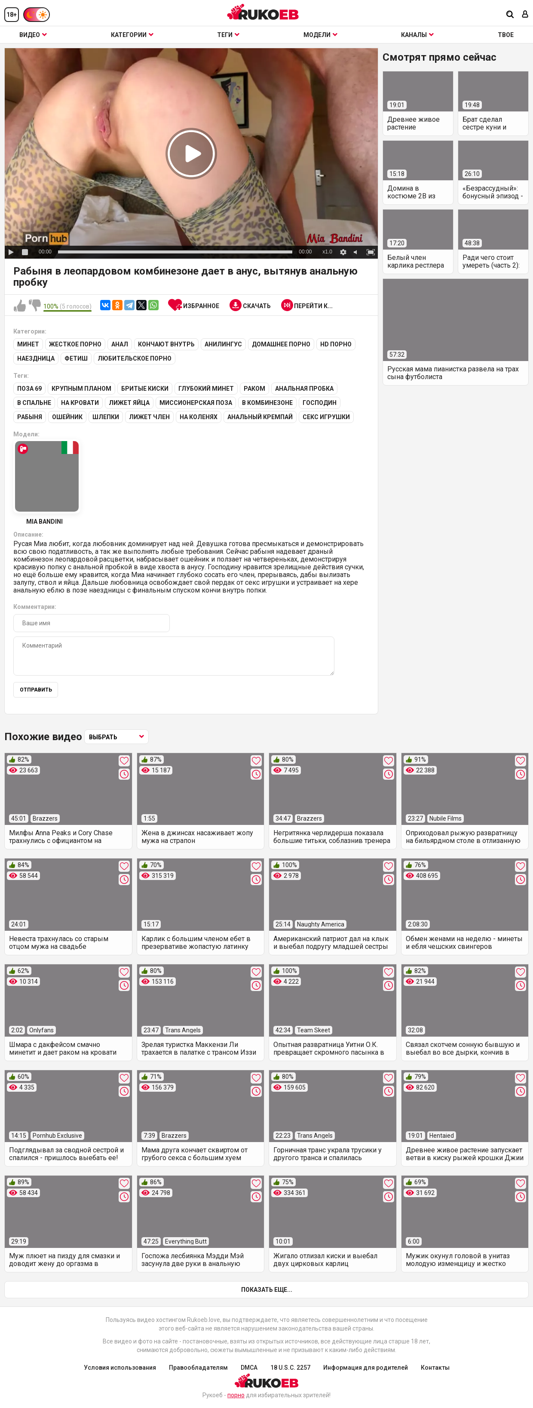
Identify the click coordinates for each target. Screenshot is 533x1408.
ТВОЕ (506, 34)
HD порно (336, 344)
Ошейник (67, 417)
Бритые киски (144, 388)
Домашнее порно (281, 344)
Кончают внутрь (166, 344)
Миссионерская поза (195, 402)
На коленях (198, 417)
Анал (119, 344)
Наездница (36, 358)
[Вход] (525, 15)
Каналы (417, 34)
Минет (28, 344)
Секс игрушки (326, 417)
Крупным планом (81, 388)
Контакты (435, 1367)
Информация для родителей (365, 1367)
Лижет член (149, 417)
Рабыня (29, 417)
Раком (254, 388)
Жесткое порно (75, 344)
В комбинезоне (267, 402)
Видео (33, 34)
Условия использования (120, 1367)
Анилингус (223, 344)
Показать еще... (266, 1289)
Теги (228, 34)
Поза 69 (29, 388)
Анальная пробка (304, 388)
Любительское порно (135, 358)
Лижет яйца (129, 402)
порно (236, 1395)
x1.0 (327, 252)
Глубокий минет (206, 388)
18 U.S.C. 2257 (290, 1367)
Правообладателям (198, 1367)
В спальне (34, 402)
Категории (132, 34)
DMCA (249, 1367)
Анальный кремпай (260, 417)
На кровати (80, 402)
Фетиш (76, 358)
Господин (320, 402)
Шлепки (105, 417)
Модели (320, 34)
